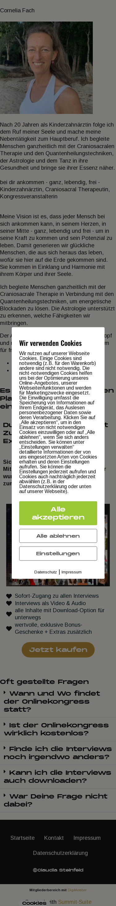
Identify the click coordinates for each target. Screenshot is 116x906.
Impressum (72, 571)
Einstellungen (58, 553)
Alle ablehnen (58, 535)
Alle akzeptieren (58, 512)
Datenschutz (45, 571)
